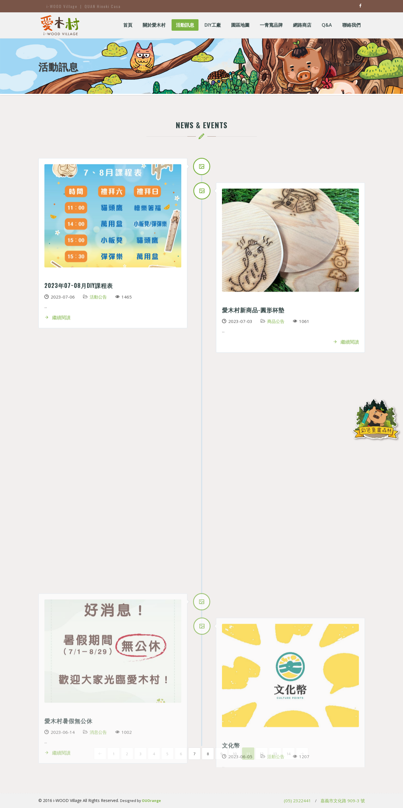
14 (288, 753)
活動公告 (98, 299)
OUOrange (151, 800)
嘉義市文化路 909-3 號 (343, 800)
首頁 (335, 64)
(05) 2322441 (297, 800)
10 (235, 753)
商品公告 (275, 323)
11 (248, 753)
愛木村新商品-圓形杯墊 (253, 311)
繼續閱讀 (57, 319)
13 (275, 753)
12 (262, 753)
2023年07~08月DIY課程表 (78, 287)
